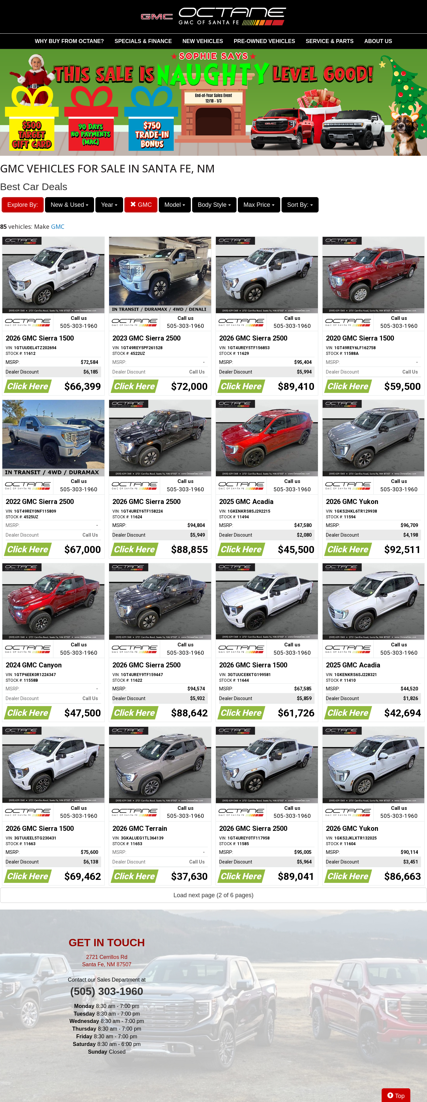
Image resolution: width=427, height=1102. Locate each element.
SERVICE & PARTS (330, 41)
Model (174, 204)
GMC (141, 204)
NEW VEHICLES (202, 41)
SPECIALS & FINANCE (143, 41)
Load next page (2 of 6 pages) (213, 895)
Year (109, 204)
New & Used (69, 204)
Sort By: (300, 204)
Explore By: (22, 204)
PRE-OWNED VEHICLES (264, 41)
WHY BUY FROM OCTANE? (69, 41)
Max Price (259, 204)
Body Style (214, 204)
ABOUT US (378, 41)
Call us (78, 322)
